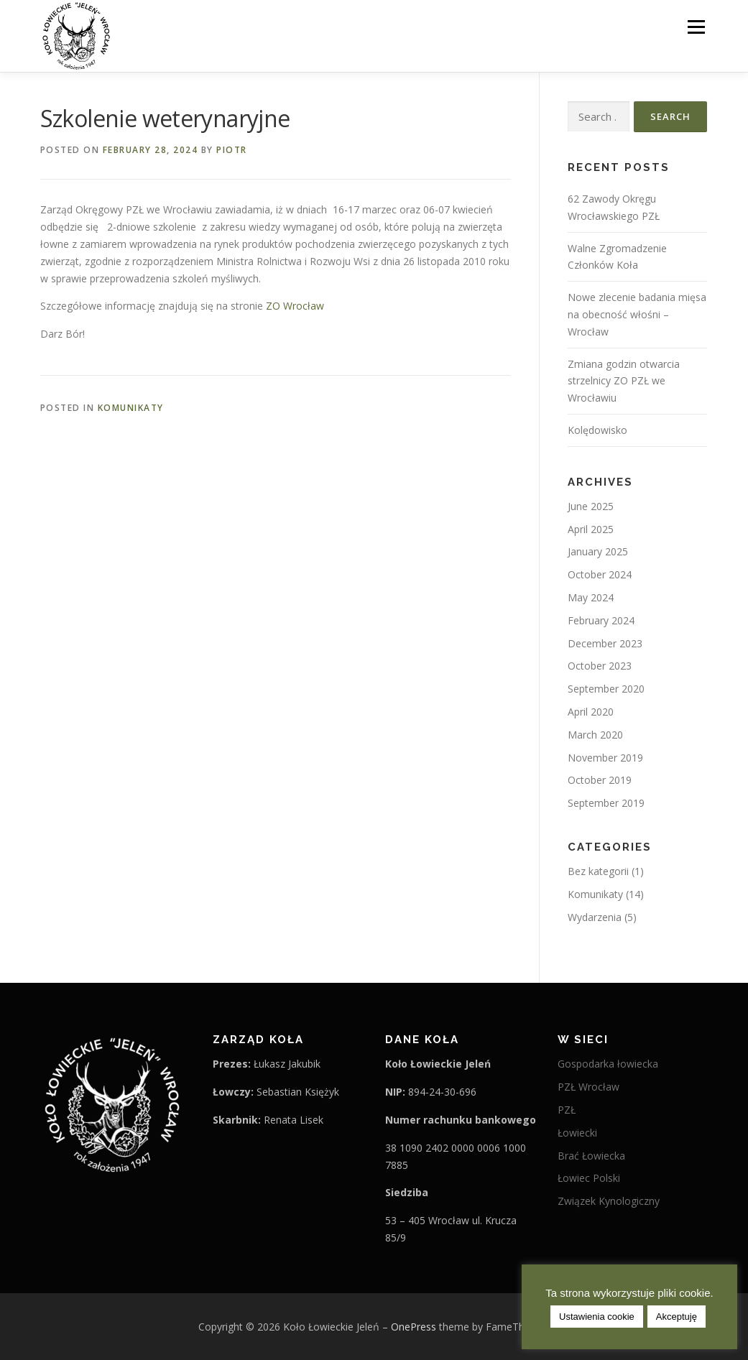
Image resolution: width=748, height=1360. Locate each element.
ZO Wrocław (295, 306)
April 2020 (591, 711)
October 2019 (600, 780)
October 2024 (600, 574)
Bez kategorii (598, 871)
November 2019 (605, 757)
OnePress (413, 1326)
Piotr (231, 150)
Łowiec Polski (589, 1178)
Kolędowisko (597, 430)
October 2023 (600, 665)
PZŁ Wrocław (588, 1086)
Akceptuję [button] (676, 1316)
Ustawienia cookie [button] (596, 1316)
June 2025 (591, 506)
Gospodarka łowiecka (608, 1063)
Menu (695, 27)
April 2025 (591, 529)
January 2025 (598, 551)
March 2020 (595, 734)
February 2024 (601, 620)
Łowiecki (577, 1132)
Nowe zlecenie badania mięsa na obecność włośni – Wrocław (637, 314)
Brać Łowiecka (591, 1155)
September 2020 (606, 688)
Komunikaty (131, 408)
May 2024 (591, 597)
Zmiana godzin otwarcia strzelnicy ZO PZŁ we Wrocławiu (624, 381)
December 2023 (605, 643)
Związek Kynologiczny (609, 1201)
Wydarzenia (595, 917)
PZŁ (567, 1109)
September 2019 (606, 803)
